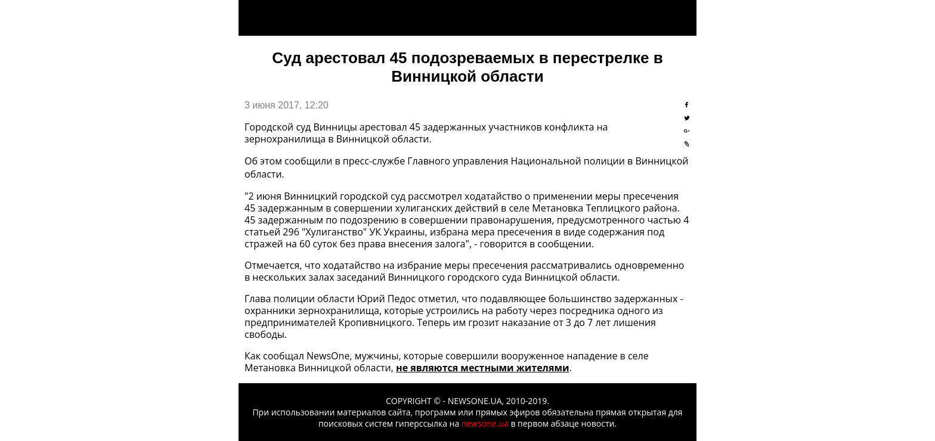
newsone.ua (485, 423)
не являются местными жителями (482, 367)
